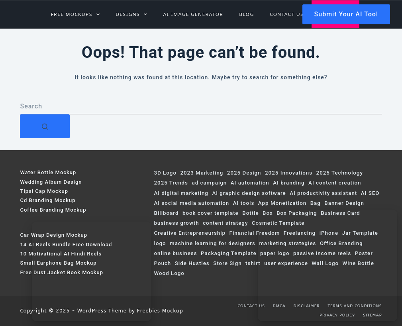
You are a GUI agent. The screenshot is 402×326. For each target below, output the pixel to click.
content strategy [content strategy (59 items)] (225, 223)
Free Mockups (77, 14)
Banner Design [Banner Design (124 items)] (344, 203)
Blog (246, 14)
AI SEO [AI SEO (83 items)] (370, 193)
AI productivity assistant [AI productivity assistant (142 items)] (323, 193)
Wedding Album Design (51, 182)
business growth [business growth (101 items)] (176, 223)
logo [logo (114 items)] (160, 243)
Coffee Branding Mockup (53, 210)
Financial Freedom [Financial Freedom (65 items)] (254, 233)
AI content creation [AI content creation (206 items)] (334, 183)
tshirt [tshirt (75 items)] (253, 263)
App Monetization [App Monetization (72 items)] (282, 203)
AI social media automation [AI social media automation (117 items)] (191, 203)
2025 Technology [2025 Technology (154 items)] (339, 173)
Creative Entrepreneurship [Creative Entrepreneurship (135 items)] (190, 233)
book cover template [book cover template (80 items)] (210, 213)
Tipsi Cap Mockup (44, 191)
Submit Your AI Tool (346, 14)
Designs (133, 14)
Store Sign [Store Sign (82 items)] (227, 263)
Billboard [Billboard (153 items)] (166, 213)
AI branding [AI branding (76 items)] (288, 183)
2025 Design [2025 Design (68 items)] (244, 173)
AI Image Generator (193, 14)
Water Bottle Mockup (48, 172)
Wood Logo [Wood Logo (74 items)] (169, 273)
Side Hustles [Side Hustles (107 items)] (192, 263)
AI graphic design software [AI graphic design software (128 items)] (249, 193)
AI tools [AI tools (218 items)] (244, 203)
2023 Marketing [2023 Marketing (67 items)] (201, 173)
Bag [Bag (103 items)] (315, 203)
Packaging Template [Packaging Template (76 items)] (229, 253)
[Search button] (45, 126)
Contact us (287, 14)
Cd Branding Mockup (47, 200)
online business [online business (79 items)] (175, 253)
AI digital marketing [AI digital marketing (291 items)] (181, 193)
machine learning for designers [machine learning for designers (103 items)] (212, 243)
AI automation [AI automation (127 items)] (250, 183)
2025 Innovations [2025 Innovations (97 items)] (288, 173)
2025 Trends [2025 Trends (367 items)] (171, 183)
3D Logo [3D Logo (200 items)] (165, 173)
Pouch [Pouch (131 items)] (162, 263)
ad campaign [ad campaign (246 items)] (209, 183)
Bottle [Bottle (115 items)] (250, 213)
